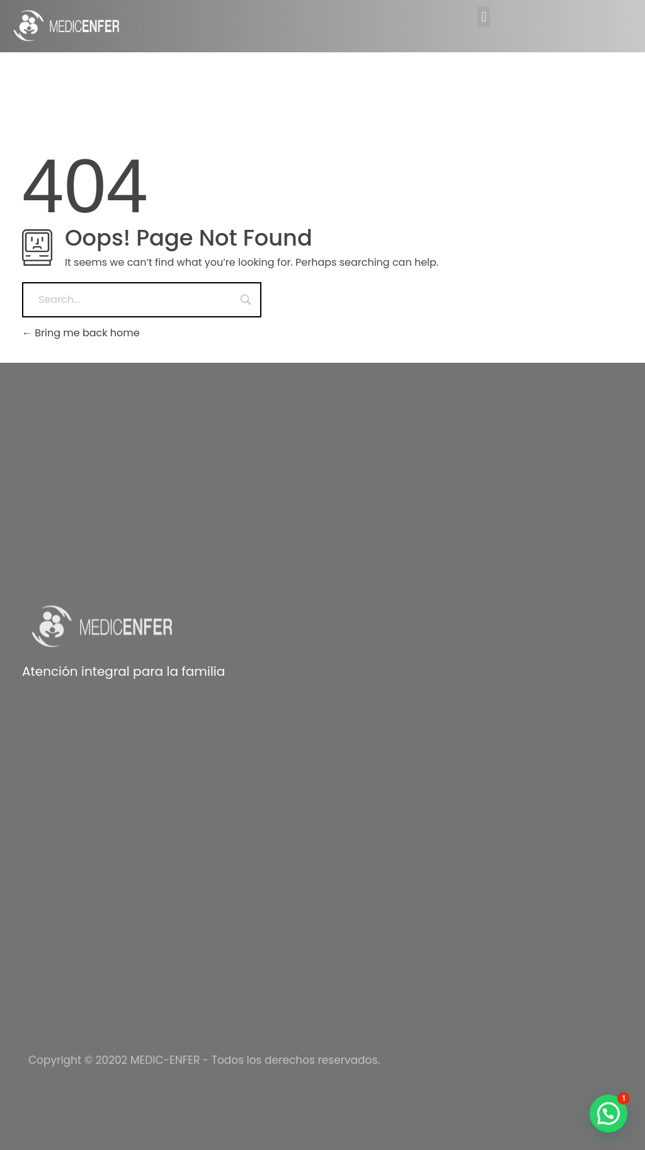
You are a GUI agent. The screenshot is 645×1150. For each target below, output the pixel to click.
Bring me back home (81, 333)
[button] (483, 16)
